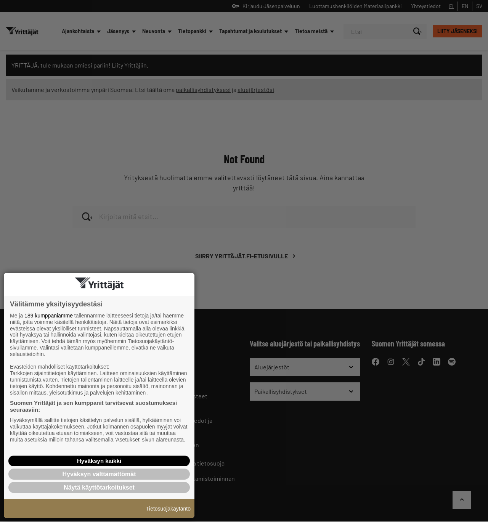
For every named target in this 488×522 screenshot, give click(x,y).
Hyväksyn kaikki (99, 461)
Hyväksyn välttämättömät (99, 474)
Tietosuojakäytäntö (168, 509)
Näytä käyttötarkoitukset (99, 487)
